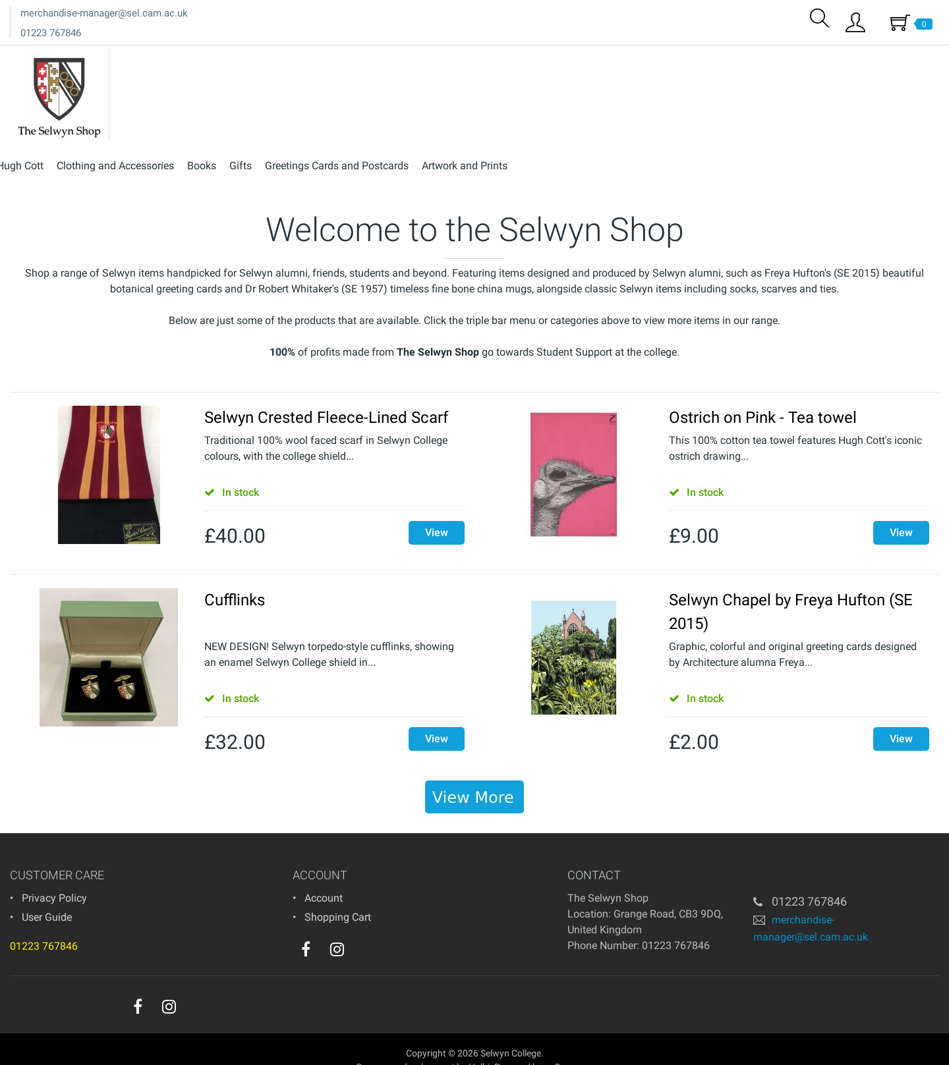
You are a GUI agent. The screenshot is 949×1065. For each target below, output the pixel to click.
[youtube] (364, 930)
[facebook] (306, 926)
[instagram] (337, 926)
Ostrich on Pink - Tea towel (763, 395)
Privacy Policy (54, 875)
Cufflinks (234, 577)
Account (323, 875)
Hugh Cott (445, 58)
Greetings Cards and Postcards (762, 58)
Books (626, 58)
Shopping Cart (337, 894)
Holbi (479, 1044)
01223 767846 (50, 33)
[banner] (474, 774)
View (436, 510)
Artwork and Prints (890, 58)
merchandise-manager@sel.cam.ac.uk (104, 13)
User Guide (47, 894)
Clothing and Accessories (540, 58)
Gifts (665, 58)
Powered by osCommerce (546, 1044)
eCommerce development (403, 1044)
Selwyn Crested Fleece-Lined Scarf (326, 395)
